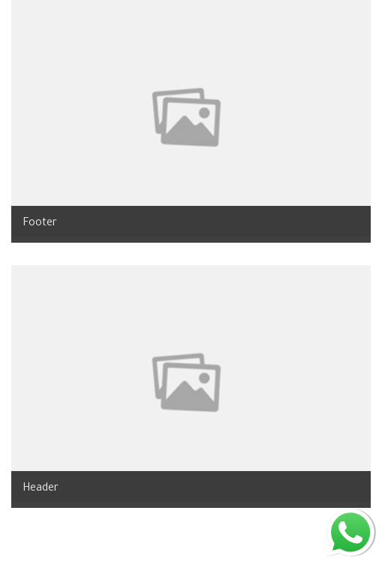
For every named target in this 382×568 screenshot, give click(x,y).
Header (41, 489)
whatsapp (350, 515)
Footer (40, 224)
